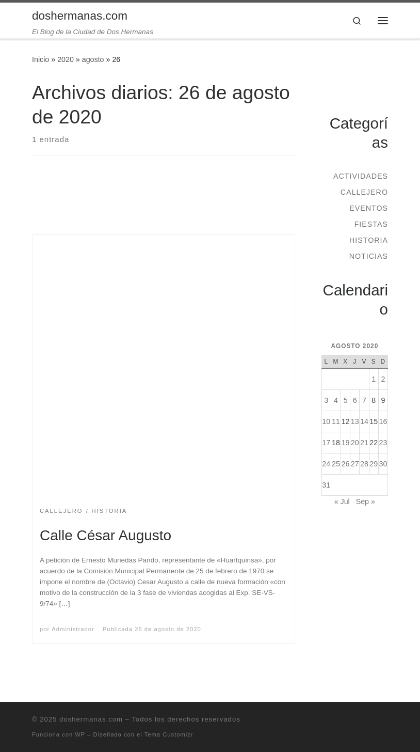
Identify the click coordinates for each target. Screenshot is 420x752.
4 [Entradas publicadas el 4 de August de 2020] (336, 400)
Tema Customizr (168, 734)
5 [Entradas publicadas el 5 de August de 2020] (346, 400)
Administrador (73, 629)
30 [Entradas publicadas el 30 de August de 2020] (383, 464)
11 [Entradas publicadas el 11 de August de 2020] (336, 421)
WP (80, 734)
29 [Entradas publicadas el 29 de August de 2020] (373, 464)
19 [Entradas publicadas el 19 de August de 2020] (346, 442)
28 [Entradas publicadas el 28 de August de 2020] (364, 464)
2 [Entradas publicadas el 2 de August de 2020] (383, 379)
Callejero (364, 192)
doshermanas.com (91, 719)
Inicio (40, 59)
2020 (65, 59)
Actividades (360, 176)
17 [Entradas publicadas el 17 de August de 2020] (326, 442)
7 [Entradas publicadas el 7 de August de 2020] (364, 400)
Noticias (368, 256)
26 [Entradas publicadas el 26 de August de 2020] (346, 464)
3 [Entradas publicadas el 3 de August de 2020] (326, 400)
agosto (93, 59)
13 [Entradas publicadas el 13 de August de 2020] (355, 421)
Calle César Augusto (105, 535)
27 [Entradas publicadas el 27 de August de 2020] (355, 464)
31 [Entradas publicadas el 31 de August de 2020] (326, 485)
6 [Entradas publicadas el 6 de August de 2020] (355, 400)
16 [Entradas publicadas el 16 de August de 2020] (383, 421)
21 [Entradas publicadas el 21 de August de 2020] (364, 442)
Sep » (365, 501)
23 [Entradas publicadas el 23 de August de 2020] (383, 442)
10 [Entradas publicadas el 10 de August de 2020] (326, 421)
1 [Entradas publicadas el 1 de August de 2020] (373, 379)
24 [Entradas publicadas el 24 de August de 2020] (326, 464)
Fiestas (371, 224)
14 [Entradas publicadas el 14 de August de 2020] (364, 421)
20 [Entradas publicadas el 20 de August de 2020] (355, 442)
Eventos (368, 208)
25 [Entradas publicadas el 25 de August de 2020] (336, 464)
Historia (368, 240)
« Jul (342, 501)
